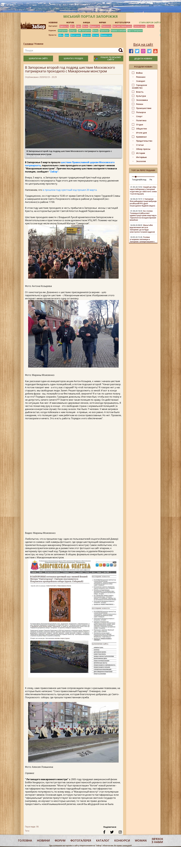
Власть (139, 92)
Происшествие (143, 108)
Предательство (144, 141)
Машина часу (106, 35)
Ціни (67, 35)
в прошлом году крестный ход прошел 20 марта (70, 189)
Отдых (139, 124)
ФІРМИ (102, 22)
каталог (102, 840)
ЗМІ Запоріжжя (84, 30)
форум (60, 840)
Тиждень (136, 179)
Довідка (72, 30)
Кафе (78, 26)
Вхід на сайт (143, 44)
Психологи (106, 26)
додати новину (143, 58)
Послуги (150, 26)
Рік (150, 179)
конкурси (122, 840)
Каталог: (53, 26)
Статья (140, 145)
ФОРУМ (70, 22)
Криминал (141, 136)
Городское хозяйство (139, 86)
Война (139, 73)
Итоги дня (141, 132)
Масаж (85, 26)
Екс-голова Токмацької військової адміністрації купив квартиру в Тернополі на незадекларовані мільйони (143, 215)
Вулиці (95, 30)
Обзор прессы (143, 149)
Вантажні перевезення (122, 26)
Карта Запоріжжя (135, 30)
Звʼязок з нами (157, 840)
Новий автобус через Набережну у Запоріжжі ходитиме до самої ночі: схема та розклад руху (143, 190)
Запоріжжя (62, 30)
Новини (39, 44)
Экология (141, 161)
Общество (141, 128)
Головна (28, 44)
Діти (72, 26)
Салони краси (139, 26)
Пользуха (86, 35)
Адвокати (64, 26)
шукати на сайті (38, 58)
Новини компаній (118, 30)
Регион (139, 104)
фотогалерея (80, 840)
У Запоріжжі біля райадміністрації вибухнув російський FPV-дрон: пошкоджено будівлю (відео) (143, 202)
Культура (141, 96)
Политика (141, 120)
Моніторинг (76, 35)
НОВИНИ (53, 22)
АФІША (86, 22)
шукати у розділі (73, 58)
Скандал (140, 81)
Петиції (95, 35)
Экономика (142, 100)
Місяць (143, 179)
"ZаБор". (54, 171)
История (140, 153)
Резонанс (141, 77)
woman (141, 840)
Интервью (141, 157)
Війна (61, 35)
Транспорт (104, 30)
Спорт (139, 116)
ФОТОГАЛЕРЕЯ (122, 22)
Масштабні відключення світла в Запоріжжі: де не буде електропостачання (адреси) (142, 228)
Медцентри (95, 26)
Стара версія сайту (150, 22)
